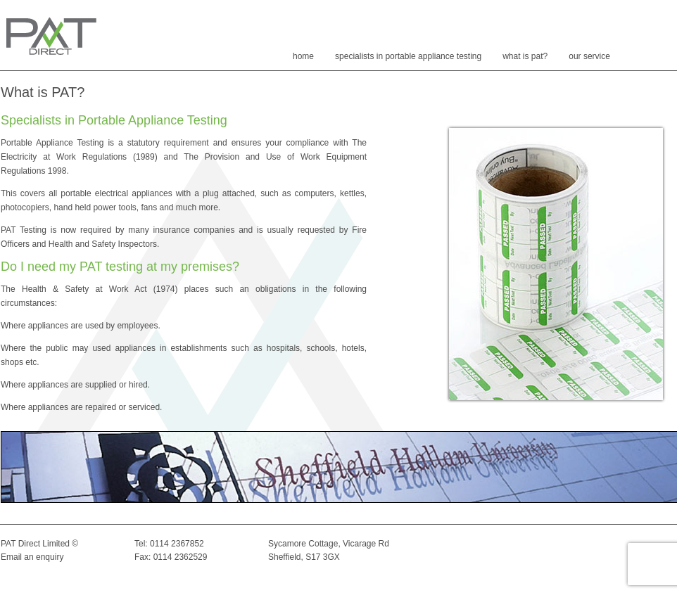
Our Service (589, 56)
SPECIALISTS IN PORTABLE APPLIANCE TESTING (408, 56)
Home (303, 56)
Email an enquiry (32, 557)
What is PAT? (525, 56)
